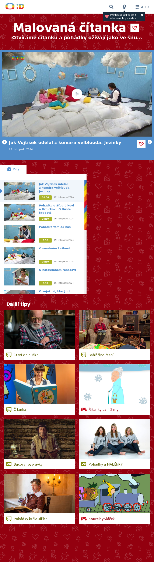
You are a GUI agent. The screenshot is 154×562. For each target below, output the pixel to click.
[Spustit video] (77, 94)
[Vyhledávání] (111, 7)
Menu (141, 7)
